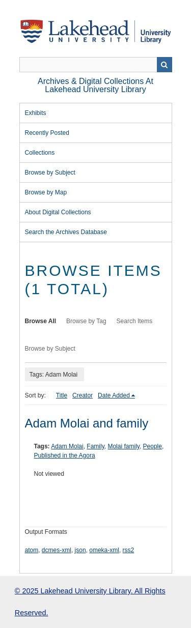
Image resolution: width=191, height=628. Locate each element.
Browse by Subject (50, 172)
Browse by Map (46, 192)
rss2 (128, 550)
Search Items (135, 321)
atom (32, 550)
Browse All (41, 321)
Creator (82, 395)
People (152, 446)
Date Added (114, 395)
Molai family (123, 446)
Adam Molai (67, 446)
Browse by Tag (86, 321)
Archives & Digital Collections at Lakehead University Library (95, 85)
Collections (40, 152)
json (80, 550)
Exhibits (35, 113)
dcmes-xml (56, 550)
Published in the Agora (64, 455)
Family (95, 446)
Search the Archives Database (66, 232)
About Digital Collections (58, 212)
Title (61, 395)
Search (164, 64)
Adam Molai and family (87, 423)
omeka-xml (104, 550)
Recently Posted (47, 132)
